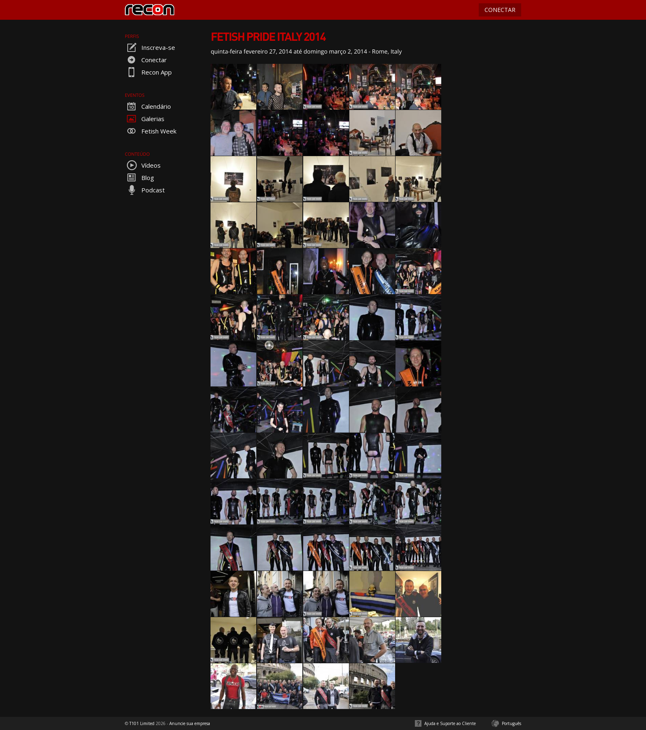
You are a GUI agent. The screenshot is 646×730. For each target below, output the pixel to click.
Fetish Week (150, 131)
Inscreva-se (150, 47)
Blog (139, 177)
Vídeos (143, 165)
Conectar (146, 60)
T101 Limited (141, 723)
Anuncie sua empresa (189, 723)
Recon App (148, 72)
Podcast (145, 190)
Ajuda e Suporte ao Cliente (450, 723)
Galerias (144, 118)
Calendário (148, 106)
